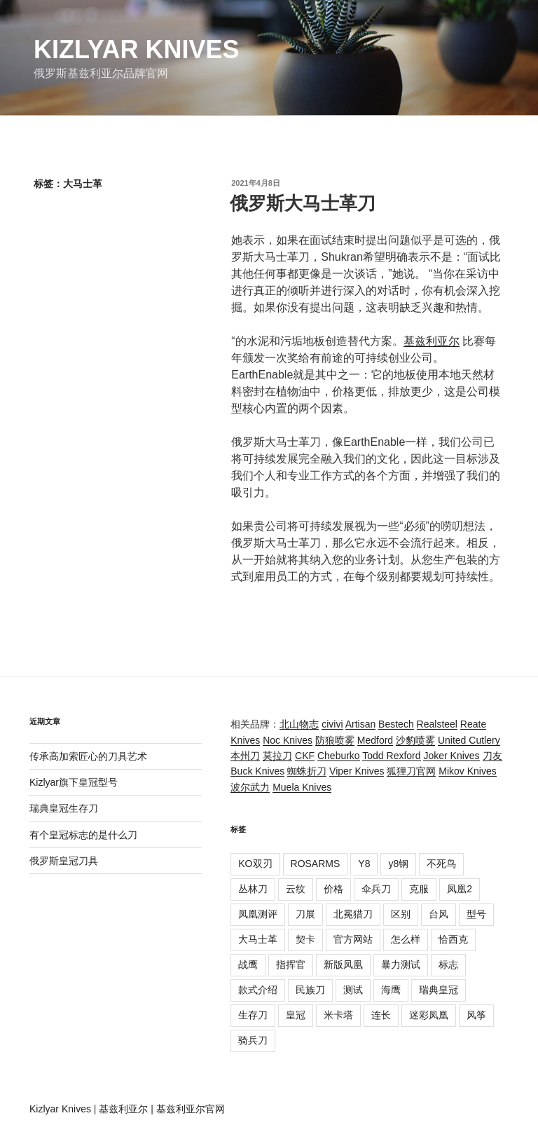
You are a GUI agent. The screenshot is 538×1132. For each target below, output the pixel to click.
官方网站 (353, 939)
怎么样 (405, 939)
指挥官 (290, 964)
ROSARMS (315, 863)
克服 (419, 888)
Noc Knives (287, 740)
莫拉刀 (277, 755)
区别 (401, 914)
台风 (438, 914)
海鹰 (391, 989)
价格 (333, 888)
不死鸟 (441, 863)
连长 (381, 1015)
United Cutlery (469, 740)
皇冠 (295, 1015)
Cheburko (338, 755)
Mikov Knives (467, 771)
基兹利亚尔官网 (190, 1108)
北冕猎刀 (353, 914)
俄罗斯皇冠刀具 (63, 860)
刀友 (492, 755)
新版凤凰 (343, 964)
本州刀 (245, 755)
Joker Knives (451, 755)
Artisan (360, 724)
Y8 (364, 863)
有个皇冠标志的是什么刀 (83, 834)
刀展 (305, 914)
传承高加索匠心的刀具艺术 (88, 756)
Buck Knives (257, 771)
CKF (305, 755)
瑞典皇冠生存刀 (63, 808)
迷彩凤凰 (428, 1015)
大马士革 (257, 939)
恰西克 (453, 939)
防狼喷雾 (334, 740)
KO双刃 (255, 863)
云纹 (295, 888)
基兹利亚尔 (432, 341)
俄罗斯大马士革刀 (302, 203)
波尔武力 (250, 787)
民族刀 (310, 989)
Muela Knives (302, 787)
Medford (375, 740)
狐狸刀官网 (411, 771)
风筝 (476, 1015)
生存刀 (253, 1015)
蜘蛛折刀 (306, 771)
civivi (332, 724)
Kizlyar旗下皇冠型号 (73, 782)
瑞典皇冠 (438, 989)
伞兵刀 (376, 888)
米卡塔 (338, 1015)
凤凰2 (459, 888)
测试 (353, 989)
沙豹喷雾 (415, 740)
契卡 (305, 939)
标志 (448, 964)
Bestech (396, 724)
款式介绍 (257, 989)
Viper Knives (356, 771)
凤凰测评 (257, 914)
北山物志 (299, 724)
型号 (476, 914)
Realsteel (437, 724)
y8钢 (398, 863)
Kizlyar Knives (136, 49)
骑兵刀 (253, 1040)
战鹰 (248, 964)
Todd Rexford (391, 755)
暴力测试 (400, 964)
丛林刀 (253, 888)
